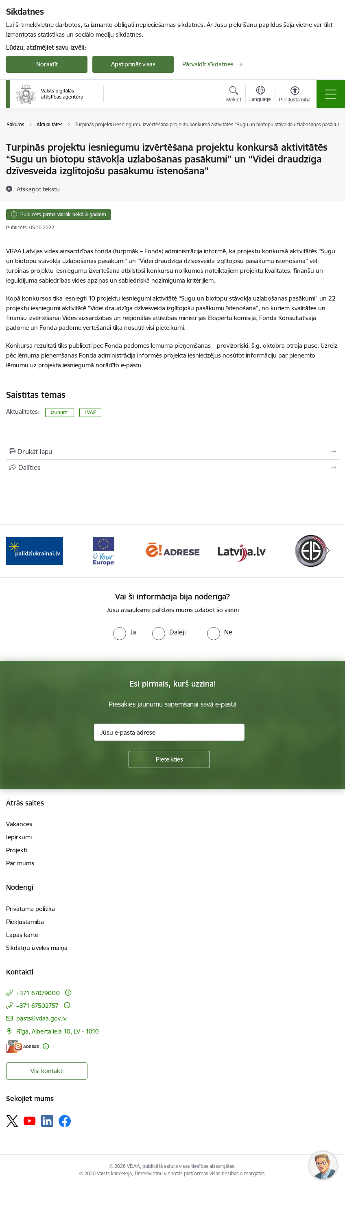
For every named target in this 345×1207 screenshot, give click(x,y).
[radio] (124, 632)
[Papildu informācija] (68, 993)
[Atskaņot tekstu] (38, 189)
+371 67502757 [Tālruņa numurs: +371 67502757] (37, 1005)
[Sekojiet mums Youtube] (30, 1121)
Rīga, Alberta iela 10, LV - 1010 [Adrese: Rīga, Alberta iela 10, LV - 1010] (57, 1031)
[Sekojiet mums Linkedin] (47, 1121)
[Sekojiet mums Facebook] (65, 1121)
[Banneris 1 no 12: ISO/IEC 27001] (34, 550)
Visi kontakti (47, 1071)
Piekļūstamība (25, 922)
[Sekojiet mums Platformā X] (12, 1121)
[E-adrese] (22, 1046)
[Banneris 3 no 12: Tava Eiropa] (172, 550)
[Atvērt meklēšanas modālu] (233, 95)
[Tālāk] (327, 551)
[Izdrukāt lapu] (172, 451)
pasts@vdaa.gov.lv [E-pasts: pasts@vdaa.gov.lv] (41, 1018)
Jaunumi (59, 412)
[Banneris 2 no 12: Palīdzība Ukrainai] (103, 550)
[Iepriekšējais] (17, 551)
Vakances (19, 824)
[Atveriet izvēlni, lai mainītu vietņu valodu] (260, 95)
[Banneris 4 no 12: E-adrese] (241, 550)
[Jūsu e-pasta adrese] (169, 732)
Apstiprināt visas (133, 64)
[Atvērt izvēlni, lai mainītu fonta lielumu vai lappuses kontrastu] (294, 95)
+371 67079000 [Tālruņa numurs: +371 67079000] (38, 993)
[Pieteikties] (169, 759)
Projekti (16, 850)
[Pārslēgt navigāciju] (331, 94)
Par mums (20, 863)
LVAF (90, 412)
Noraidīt (47, 64)
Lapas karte (22, 935)
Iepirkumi (19, 837)
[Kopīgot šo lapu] (172, 467)
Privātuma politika (30, 909)
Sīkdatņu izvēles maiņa (37, 948)
